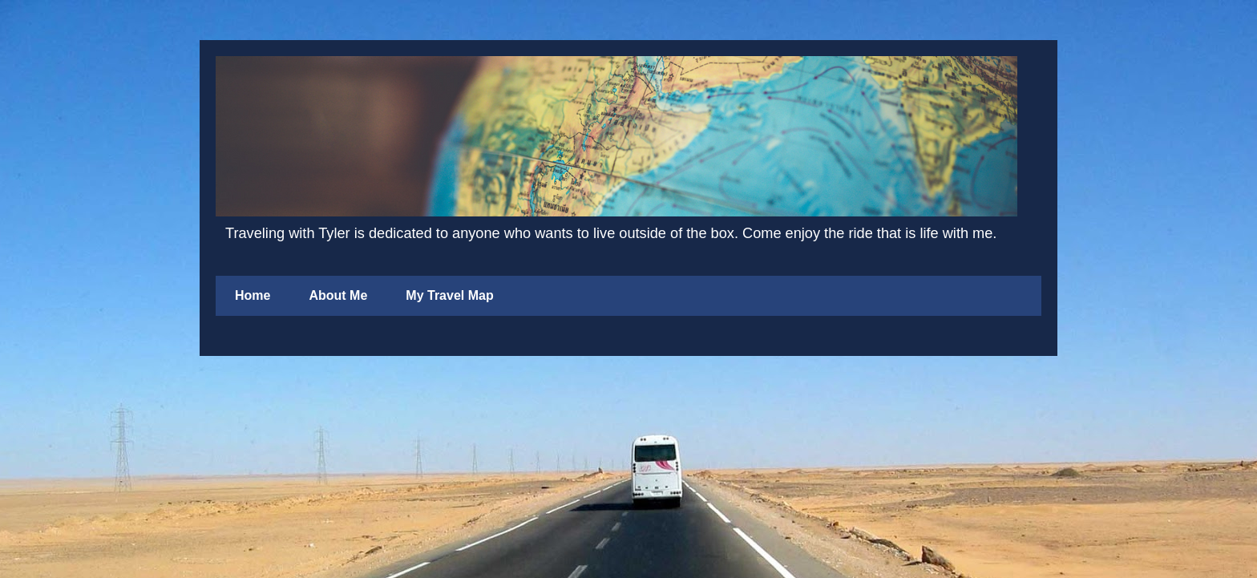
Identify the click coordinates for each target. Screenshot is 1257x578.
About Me (338, 295)
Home (252, 295)
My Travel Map (449, 295)
